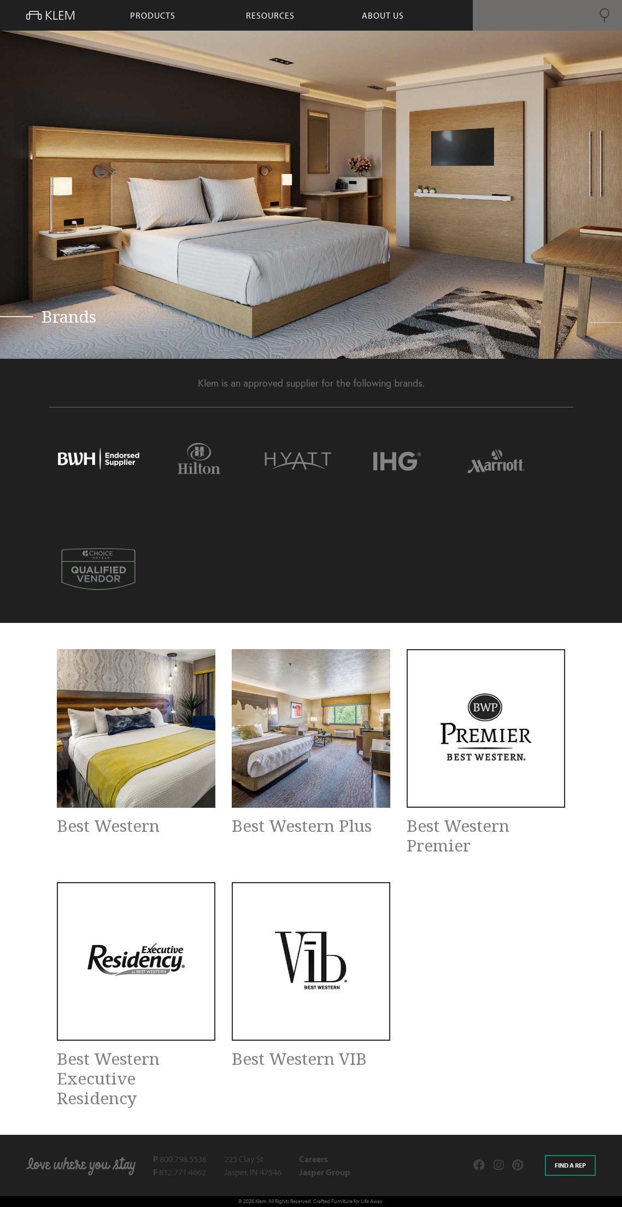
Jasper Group (324, 1172)
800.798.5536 (180, 1158)
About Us (383, 15)
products (152, 15)
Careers (313, 1158)
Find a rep (570, 1165)
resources (270, 15)
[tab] (98, 461)
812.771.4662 (179, 1172)
